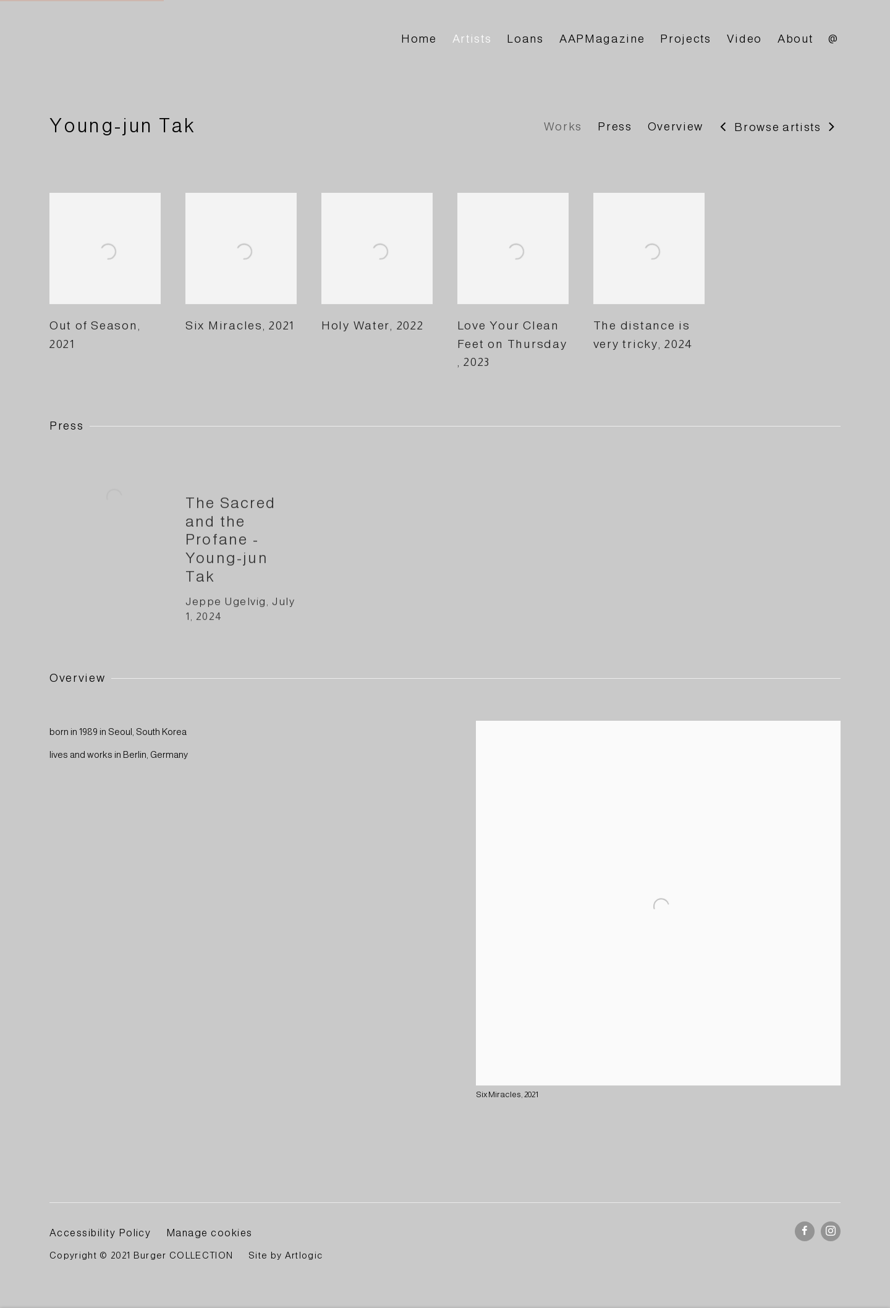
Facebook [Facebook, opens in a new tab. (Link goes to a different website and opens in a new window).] (805, 1231)
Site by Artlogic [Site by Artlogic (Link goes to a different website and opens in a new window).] (285, 1255)
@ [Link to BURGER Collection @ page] (833, 38)
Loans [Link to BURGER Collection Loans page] (525, 38)
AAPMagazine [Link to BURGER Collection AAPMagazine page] (602, 38)
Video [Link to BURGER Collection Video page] (744, 38)
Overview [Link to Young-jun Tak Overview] (675, 126)
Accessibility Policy (100, 1232)
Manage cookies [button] (209, 1232)
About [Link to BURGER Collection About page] (795, 38)
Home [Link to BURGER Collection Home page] (419, 38)
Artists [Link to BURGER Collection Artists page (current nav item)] (472, 38)
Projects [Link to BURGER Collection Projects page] (685, 38)
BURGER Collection (160, 39)
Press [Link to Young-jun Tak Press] (615, 126)
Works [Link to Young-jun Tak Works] (563, 126)
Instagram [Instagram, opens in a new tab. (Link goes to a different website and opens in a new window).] (831, 1231)
